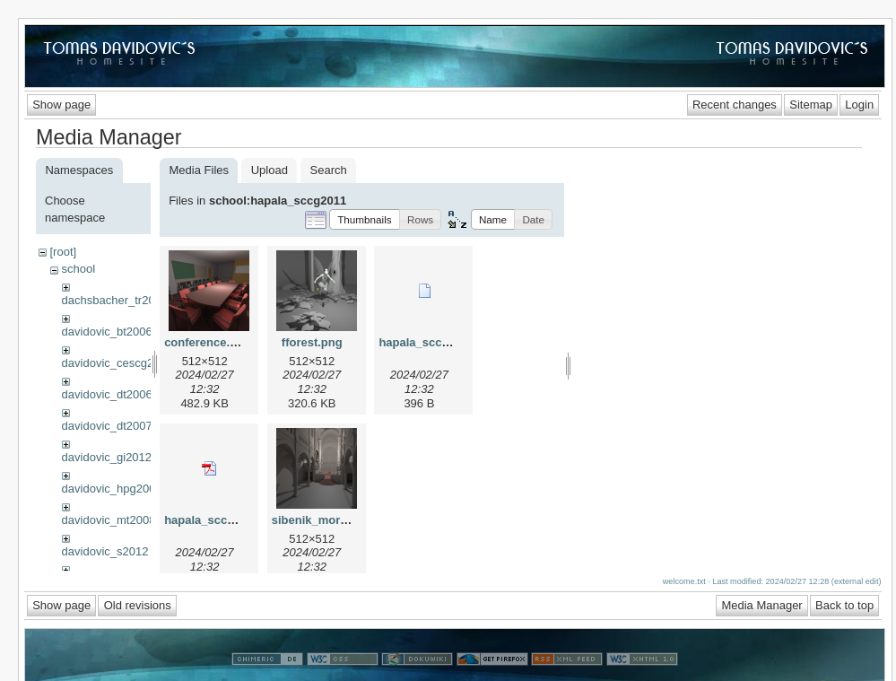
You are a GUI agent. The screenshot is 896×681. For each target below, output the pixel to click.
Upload (269, 170)
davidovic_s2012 (105, 551)
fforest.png (312, 342)
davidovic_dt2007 (107, 425)
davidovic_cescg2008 (117, 363)
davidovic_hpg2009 (112, 488)
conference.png (207, 342)
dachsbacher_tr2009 (115, 300)
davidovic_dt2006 (107, 394)
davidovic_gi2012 (107, 457)
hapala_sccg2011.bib (436, 342)
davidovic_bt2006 (107, 331)
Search (328, 170)
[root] (62, 251)
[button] (364, 219)
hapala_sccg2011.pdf (223, 520)
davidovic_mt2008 (109, 520)
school (78, 268)
